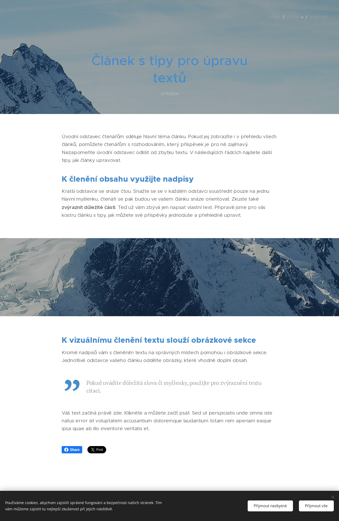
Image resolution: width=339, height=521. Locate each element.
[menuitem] (276, 16)
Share (72, 450)
